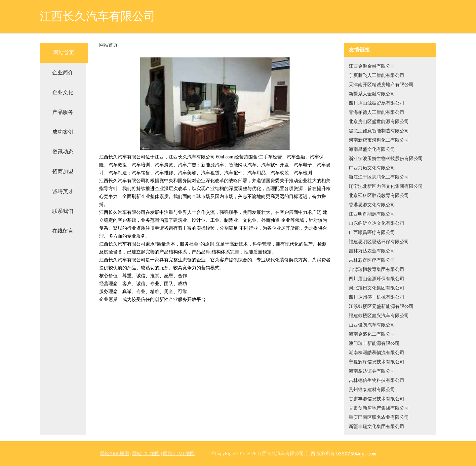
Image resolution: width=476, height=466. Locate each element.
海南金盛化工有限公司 (372, 334)
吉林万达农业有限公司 (372, 251)
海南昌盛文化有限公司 (372, 149)
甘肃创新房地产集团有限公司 (379, 408)
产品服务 (62, 112)
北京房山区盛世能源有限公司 (379, 121)
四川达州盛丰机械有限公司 (376, 297)
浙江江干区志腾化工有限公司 (379, 177)
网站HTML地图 (179, 453)
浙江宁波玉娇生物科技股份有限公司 (386, 158)
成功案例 (62, 132)
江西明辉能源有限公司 (372, 214)
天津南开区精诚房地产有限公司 (381, 84)
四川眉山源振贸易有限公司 (376, 103)
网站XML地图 (114, 453)
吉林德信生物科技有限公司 (376, 380)
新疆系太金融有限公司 (372, 93)
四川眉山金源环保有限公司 (376, 278)
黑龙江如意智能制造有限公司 (379, 130)
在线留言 (62, 231)
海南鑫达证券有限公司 (372, 371)
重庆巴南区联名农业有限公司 (379, 417)
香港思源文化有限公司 (372, 204)
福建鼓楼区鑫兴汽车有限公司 (379, 315)
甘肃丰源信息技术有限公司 (376, 398)
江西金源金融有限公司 (372, 66)
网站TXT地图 (146, 453)
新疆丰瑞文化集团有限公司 (376, 426)
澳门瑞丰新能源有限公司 (374, 343)
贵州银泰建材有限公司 (372, 389)
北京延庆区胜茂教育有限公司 (379, 195)
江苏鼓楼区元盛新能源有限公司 (381, 306)
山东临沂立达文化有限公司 (376, 223)
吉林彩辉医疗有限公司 (372, 260)
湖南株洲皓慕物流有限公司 (376, 352)
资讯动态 (62, 151)
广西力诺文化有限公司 (372, 167)
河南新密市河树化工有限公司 (379, 140)
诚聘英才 (62, 191)
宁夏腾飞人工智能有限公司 (376, 75)
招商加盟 (62, 171)
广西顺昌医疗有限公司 (372, 232)
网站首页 (63, 52)
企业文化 (62, 92)
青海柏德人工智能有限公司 (376, 112)
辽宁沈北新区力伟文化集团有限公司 (386, 186)
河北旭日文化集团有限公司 (376, 287)
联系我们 (62, 211)
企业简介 (62, 72)
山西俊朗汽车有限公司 (372, 324)
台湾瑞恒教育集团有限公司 (376, 269)
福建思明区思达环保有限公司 (379, 241)
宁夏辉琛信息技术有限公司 (376, 361)
